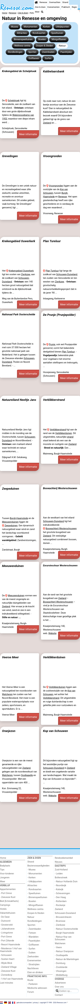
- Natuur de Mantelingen (67, 959)
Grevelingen (10, 156)
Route (30, 980)
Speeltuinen (57, 33)
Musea (14, 26)
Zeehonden (33, 956)
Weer (37, 12)
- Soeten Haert (7, 959)
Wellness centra (22, 45)
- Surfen (31, 948)
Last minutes (6, 983)
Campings (5, 905)
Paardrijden (66, 52)
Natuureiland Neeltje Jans (19, 400)
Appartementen (8, 889)
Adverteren (60, 983)
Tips (2, 869)
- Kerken (31, 877)
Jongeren (4, 877)
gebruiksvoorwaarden (24, 1002)
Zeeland (47, 123)
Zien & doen (40, 7)
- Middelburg (61, 975)
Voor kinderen (7, 873)
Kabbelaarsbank (53, 71)
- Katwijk (59, 889)
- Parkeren (32, 984)
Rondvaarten (39, 33)
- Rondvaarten (34, 889)
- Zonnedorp (6, 975)
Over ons (59, 986)
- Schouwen (6, 955)
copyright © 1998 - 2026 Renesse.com (53, 1002)
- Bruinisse (60, 921)
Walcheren (7, 694)
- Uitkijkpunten (34, 881)
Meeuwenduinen (10, 522)
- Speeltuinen (33, 893)
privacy (35, 1002)
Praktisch (65, 7)
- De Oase (5, 917)
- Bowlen (31, 901)
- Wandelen (33, 937)
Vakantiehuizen (7, 913)
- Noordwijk (60, 885)
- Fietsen (31, 933)
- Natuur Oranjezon (64, 951)
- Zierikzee (60, 925)
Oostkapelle (27, 775)
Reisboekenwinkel (64, 858)
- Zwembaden (34, 929)
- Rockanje (60, 905)
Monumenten (30, 26)
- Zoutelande (61, 967)
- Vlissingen (60, 971)
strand (70, 437)
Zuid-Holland (61, 869)
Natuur (62, 45)
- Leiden (59, 873)
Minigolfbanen (59, 39)
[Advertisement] (40, 145)
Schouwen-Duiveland (66, 274)
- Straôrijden (33, 964)
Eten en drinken (35, 972)
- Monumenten (34, 873)
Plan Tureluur (52, 241)
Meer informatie (28, 134)
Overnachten (54, 2)
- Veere (58, 947)
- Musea (31, 869)
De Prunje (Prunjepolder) (59, 315)
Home (3, 858)
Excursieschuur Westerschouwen (60, 565)
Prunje (52, 344)
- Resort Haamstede (10, 944)
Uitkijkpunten (62, 26)
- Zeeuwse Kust (7, 897)
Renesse (43, 2)
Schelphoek (14, 100)
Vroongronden (52, 156)
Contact (59, 995)
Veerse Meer (10, 657)
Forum (30, 992)
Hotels (3, 909)
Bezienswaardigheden (38, 865)
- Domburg (60, 963)
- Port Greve (6, 893)
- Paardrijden (33, 940)
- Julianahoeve (7, 928)
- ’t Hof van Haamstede (11, 979)
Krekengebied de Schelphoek (19, 71)
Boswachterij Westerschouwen (60, 488)
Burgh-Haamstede (19, 518)
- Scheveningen (62, 893)
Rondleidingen (15, 52)
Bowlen (42, 39)
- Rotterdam (61, 901)
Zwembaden (48, 52)
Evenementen (53, 7)
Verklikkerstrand (54, 400)
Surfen (48, 58)
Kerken (46, 26)
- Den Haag (60, 897)
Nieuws (58, 862)
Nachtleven (33, 968)
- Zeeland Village (8, 967)
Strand (65, 2)
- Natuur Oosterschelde (66, 929)
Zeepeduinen (10, 488)
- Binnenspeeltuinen (37, 897)
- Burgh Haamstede (64, 933)
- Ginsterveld (6, 924)
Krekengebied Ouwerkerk (18, 241)
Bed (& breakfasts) (9, 901)
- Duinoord (5, 921)
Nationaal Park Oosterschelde (18, 314)
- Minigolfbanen (35, 905)
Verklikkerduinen (63, 433)
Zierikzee (25, 274)
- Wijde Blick (6, 963)
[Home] (36, 2)
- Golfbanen (33, 944)
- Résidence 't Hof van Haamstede (11, 950)
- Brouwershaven (63, 917)
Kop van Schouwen (55, 731)
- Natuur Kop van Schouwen (63, 938)
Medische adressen (37, 988)
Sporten (32, 52)
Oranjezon (8, 731)
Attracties (22, 33)
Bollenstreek (61, 877)
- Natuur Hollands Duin (66, 881)
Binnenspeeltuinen (23, 39)
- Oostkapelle (61, 955)
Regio (74, 7)
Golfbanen (34, 58)
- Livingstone (6, 932)
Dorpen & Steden (44, 45)
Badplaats (5, 865)
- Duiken (31, 952)
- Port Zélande (7, 940)
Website (52, 633)
